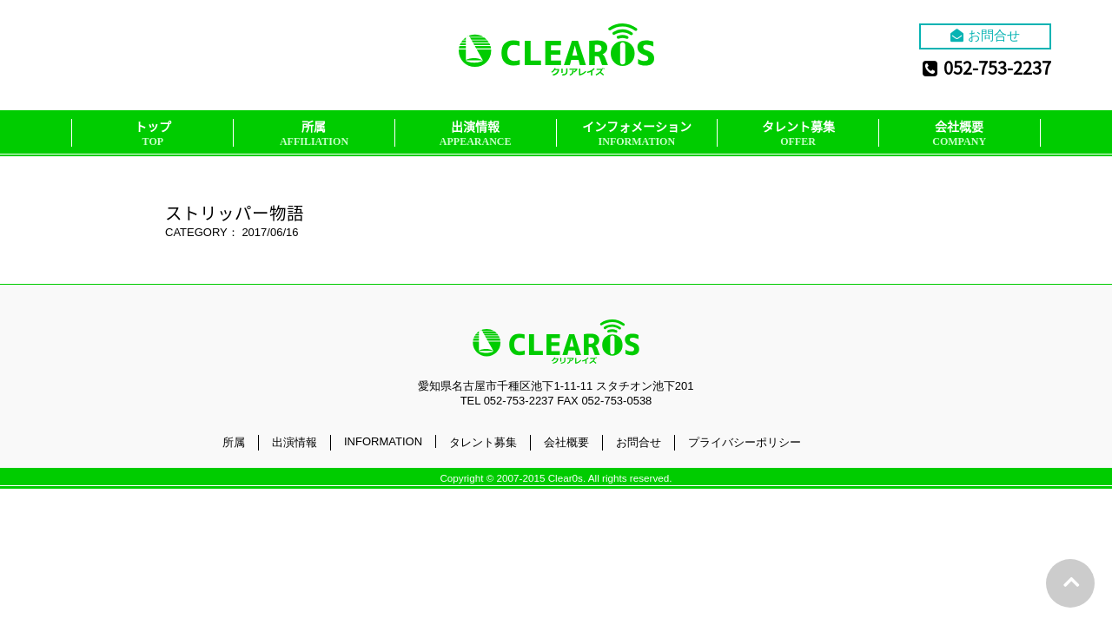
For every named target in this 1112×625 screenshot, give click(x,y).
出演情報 (476, 133)
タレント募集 (798, 133)
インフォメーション (637, 133)
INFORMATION (383, 441)
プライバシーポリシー (744, 442)
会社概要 (959, 133)
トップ (153, 133)
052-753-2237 (987, 67)
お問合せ (985, 35)
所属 (314, 133)
